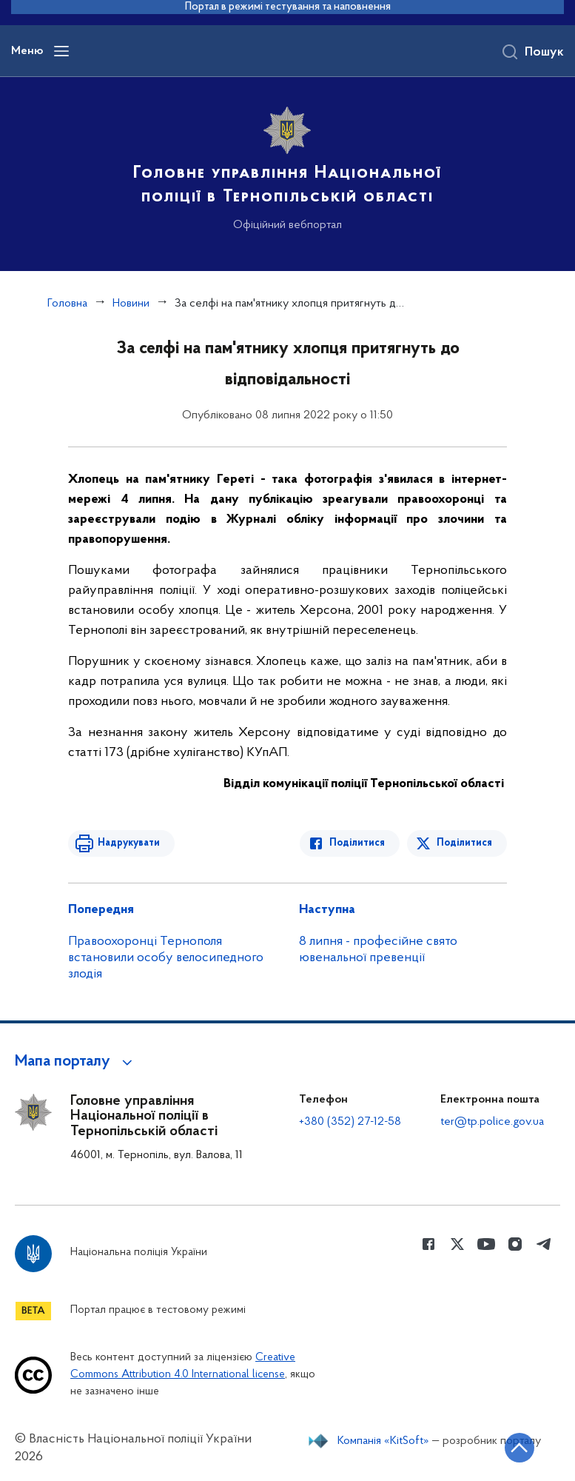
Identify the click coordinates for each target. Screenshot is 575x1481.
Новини (130, 304)
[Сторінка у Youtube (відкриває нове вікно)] (486, 1244)
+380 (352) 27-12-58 (350, 1122)
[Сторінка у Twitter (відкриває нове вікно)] (457, 1244)
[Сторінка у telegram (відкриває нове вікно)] (544, 1244)
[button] (76, 1062)
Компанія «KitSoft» (383, 1441)
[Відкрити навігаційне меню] (61, 51)
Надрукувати (129, 843)
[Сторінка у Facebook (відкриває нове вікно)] (428, 1244)
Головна (67, 304)
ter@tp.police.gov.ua (492, 1122)
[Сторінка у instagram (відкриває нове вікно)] (515, 1244)
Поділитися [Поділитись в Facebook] (357, 843)
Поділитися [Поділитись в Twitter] (464, 843)
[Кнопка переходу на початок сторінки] (519, 1447)
